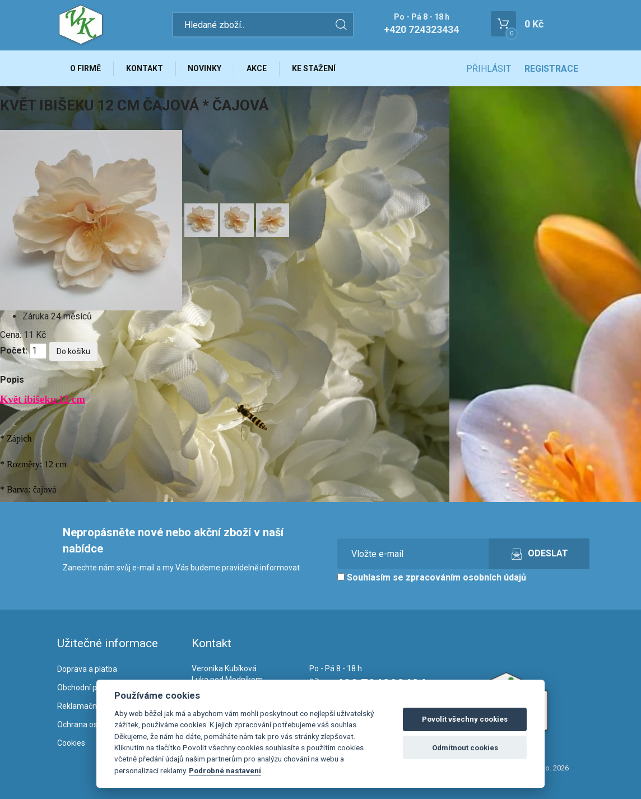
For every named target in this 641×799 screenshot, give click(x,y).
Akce (257, 68)
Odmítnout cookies (465, 748)
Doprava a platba (87, 669)
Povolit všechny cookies (465, 719)
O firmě (85, 68)
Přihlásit (488, 68)
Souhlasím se (431, 578)
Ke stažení (314, 68)
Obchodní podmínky (92, 687)
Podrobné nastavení (225, 770)
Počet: (13, 351)
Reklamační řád (84, 706)
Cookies (71, 742)
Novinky (205, 68)
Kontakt (144, 68)
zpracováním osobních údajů (466, 578)
